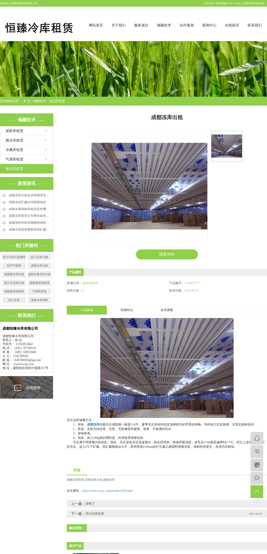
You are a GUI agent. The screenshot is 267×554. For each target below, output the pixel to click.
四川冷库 (14, 300)
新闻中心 (209, 25)
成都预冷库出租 (14, 274)
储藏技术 (164, 25)
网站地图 (221, 3)
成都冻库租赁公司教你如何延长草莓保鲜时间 (29, 215)
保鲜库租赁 (14, 131)
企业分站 (209, 3)
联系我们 (255, 25)
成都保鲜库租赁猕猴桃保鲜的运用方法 (29, 222)
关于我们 (118, 25)
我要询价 (167, 254)
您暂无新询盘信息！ (255, 3)
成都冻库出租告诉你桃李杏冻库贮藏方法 (29, 195)
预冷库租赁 (14, 140)
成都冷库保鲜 (39, 300)
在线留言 (232, 25)
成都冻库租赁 (75, 479)
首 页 (26, 101)
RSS (231, 3)
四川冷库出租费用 (14, 257)
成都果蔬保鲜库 (39, 283)
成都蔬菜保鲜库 (14, 291)
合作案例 (187, 25)
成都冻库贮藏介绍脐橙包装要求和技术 (29, 202)
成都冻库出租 (93, 479)
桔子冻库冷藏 (39, 257)
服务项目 (141, 25)
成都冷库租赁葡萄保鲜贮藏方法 (29, 229)
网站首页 (96, 25)
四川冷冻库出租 (14, 283)
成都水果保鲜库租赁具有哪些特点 (29, 209)
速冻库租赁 (57, 101)
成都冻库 (109, 479)
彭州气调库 (14, 265)
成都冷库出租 (39, 265)
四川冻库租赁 (94, 513)
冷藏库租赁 (14, 150)
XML (238, 3)
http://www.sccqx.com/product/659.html (107, 490)
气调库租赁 (14, 159)
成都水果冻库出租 (39, 274)
